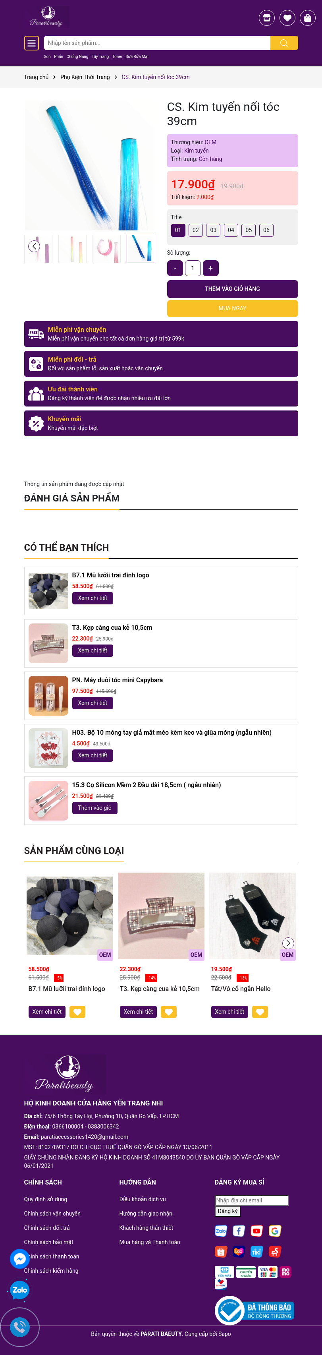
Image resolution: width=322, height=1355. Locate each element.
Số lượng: (179, 253)
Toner (117, 56)
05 (249, 230)
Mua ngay (232, 308)
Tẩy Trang (100, 56)
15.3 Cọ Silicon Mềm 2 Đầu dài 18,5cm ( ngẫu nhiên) (146, 785)
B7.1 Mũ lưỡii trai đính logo (110, 575)
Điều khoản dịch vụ (143, 1199)
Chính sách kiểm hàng (51, 1271)
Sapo (224, 1334)
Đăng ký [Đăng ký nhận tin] (228, 1211)
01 (178, 230)
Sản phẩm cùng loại (74, 850)
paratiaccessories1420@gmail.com (84, 1137)
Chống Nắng (77, 56)
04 (231, 230)
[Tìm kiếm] (284, 43)
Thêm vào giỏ (95, 808)
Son (47, 56)
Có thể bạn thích (66, 547)
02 (196, 230)
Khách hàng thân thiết (147, 1228)
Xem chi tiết (93, 598)
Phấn (58, 56)
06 (266, 230)
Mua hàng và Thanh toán (150, 1242)
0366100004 (68, 1126)
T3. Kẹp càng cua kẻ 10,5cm (112, 627)
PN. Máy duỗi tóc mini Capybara (117, 680)
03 (213, 230)
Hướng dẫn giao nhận (146, 1213)
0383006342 (103, 1126)
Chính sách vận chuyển (52, 1213)
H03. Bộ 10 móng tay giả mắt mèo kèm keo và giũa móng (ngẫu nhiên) (172, 732)
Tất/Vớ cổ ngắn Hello (241, 989)
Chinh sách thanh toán (51, 1256)
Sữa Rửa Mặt (137, 56)
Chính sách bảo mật (48, 1242)
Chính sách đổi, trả (47, 1228)
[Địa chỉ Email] (252, 1200)
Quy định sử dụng (45, 1199)
